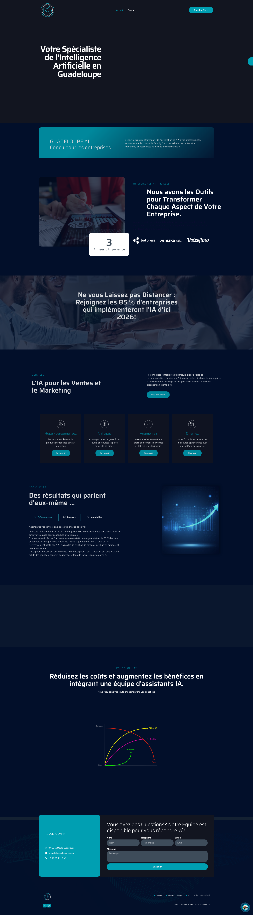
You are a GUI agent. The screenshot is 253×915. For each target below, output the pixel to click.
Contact (132, 10)
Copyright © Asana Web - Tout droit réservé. (192, 904)
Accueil (119, 10)
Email (178, 837)
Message (111, 849)
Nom (109, 837)
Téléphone (146, 837)
